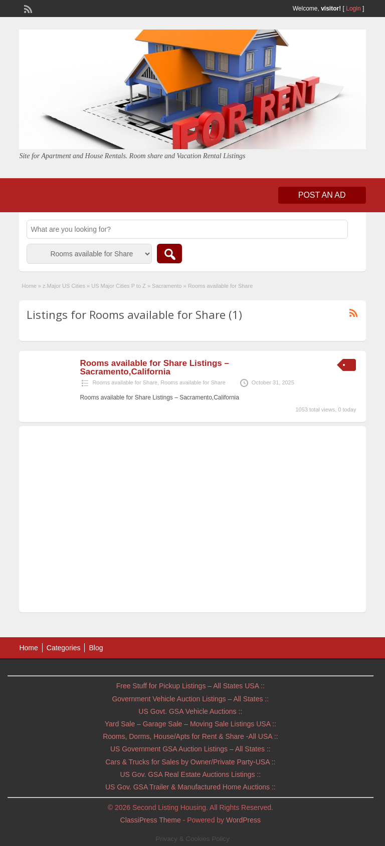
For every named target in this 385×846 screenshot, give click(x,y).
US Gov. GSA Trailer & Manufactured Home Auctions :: (190, 787)
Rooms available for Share (124, 382)
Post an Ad (322, 195)
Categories (64, 648)
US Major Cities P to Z (118, 286)
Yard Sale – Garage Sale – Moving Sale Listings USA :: (190, 724)
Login (353, 8)
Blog (96, 648)
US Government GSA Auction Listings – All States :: (190, 749)
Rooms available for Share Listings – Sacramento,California (154, 367)
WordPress (243, 820)
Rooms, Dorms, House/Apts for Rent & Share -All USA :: (190, 736)
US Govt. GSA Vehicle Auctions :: (190, 711)
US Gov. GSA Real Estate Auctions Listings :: (190, 774)
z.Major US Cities (64, 286)
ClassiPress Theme (150, 820)
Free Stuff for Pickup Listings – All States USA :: (190, 686)
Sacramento (166, 286)
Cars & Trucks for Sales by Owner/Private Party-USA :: (190, 762)
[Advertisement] (192, 522)
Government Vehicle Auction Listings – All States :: (190, 699)
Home (29, 286)
